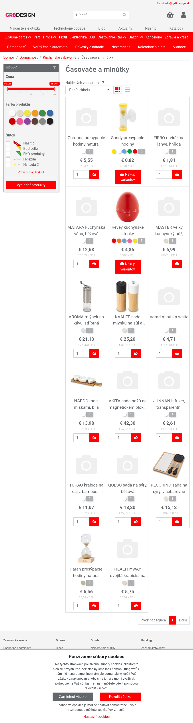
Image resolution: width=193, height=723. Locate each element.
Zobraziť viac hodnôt (31, 172)
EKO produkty (28, 154)
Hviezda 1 (25, 159)
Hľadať (31, 68)
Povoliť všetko (120, 697)
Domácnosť (29, 57)
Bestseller (25, 148)
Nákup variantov (127, 177)
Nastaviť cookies (96, 717)
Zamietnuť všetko (73, 697)
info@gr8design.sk (177, 3)
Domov (8, 57)
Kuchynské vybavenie (59, 57)
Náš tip (23, 143)
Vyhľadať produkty (31, 185)
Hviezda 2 (25, 164)
